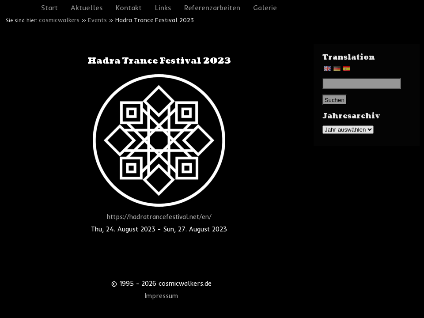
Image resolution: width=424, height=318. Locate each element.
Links (163, 7)
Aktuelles (87, 7)
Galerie (265, 7)
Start (49, 7)
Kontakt (129, 7)
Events (97, 19)
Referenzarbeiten (212, 7)
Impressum (161, 296)
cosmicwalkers (59, 19)
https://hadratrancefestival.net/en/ (159, 217)
